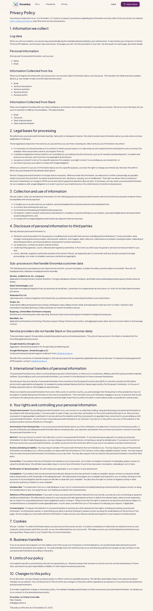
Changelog (50, 4)
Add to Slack (130, 4)
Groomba (21, 4)
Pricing (64, 4)
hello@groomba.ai (64, 353)
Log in (113, 4)
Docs (37, 4)
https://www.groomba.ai (21, 21)
